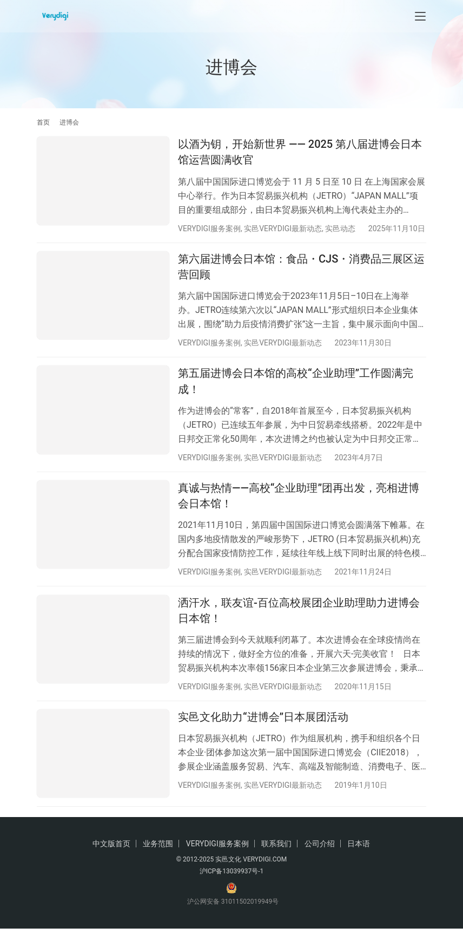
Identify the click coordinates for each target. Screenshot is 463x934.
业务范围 (158, 849)
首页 (43, 122)
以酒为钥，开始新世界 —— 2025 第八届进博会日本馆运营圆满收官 (300, 152)
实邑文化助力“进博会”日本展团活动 (263, 721)
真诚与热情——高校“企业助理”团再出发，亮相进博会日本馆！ (298, 498)
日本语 (358, 849)
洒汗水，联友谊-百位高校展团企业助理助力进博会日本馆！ (299, 614)
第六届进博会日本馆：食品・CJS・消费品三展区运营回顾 (301, 267)
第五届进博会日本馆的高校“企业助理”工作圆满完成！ (295, 383)
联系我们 (276, 849)
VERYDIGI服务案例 (209, 228)
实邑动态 (340, 228)
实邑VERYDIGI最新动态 (283, 228)
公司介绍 (320, 849)
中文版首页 (111, 849)
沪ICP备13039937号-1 (232, 876)
